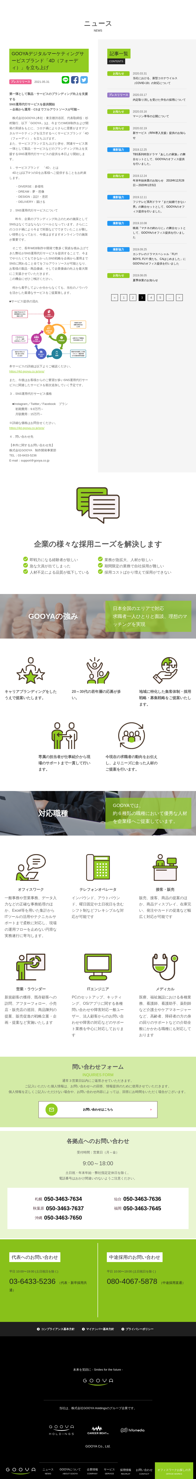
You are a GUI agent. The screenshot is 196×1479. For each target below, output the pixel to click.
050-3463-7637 (65, 1208)
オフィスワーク (171, 1470)
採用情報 (123, 1471)
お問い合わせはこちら (98, 1109)
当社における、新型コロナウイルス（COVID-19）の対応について (155, 80)
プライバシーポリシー (140, 1329)
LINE (65, 80)
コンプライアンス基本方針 (58, 1329)
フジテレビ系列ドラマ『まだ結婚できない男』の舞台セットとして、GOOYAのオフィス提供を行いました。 (159, 206)
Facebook (74, 80)
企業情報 (91, 1471)
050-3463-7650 (63, 1217)
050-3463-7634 (63, 1199)
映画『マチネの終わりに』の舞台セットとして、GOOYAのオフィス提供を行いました (159, 232)
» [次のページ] (179, 297)
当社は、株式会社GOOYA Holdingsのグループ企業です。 (98, 1408)
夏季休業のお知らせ (145, 280)
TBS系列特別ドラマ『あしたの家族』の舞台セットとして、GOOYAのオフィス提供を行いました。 (159, 159)
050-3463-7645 (142, 1208)
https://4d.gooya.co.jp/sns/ (26, 371)
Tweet (84, 80)
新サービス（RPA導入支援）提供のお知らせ (159, 135)
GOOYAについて (70, 1471)
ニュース (49, 1471)
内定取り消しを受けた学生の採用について (159, 99)
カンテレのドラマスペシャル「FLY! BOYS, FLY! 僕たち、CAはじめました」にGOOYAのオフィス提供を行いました (159, 258)
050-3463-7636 (142, 1199)
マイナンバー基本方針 (100, 1329)
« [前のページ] (114, 297)
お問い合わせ (141, 1471)
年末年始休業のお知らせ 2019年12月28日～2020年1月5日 (158, 183)
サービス (107, 1471)
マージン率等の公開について (151, 116)
